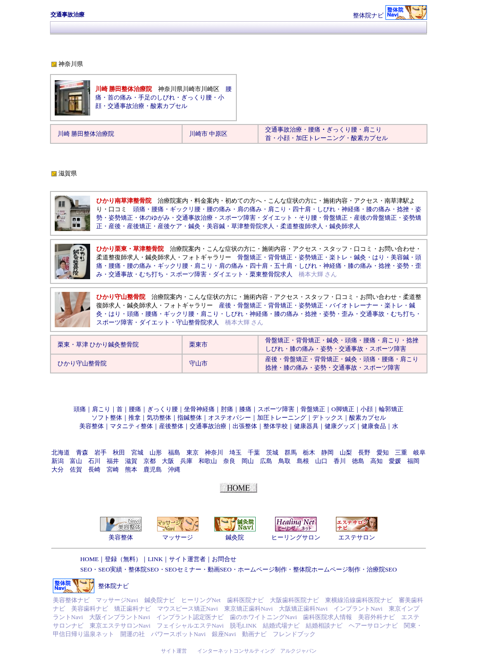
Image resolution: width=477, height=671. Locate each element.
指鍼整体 (189, 417)
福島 (174, 452)
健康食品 (373, 426)
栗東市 (198, 344)
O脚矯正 (342, 409)
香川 (340, 460)
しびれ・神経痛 (320, 265)
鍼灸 (194, 226)
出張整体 (245, 426)
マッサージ (177, 537)
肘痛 (227, 409)
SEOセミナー (183, 569)
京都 (149, 460)
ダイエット (277, 217)
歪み (348, 313)
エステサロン (356, 537)
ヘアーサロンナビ (373, 625)
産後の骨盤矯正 (375, 217)
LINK (155, 559)
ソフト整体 (107, 417)
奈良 (229, 460)
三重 (401, 452)
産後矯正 (139, 226)
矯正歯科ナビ (132, 608)
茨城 (272, 452)
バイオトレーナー (353, 305)
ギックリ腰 (185, 209)
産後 (115, 226)
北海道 (60, 452)
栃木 (309, 452)
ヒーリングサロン (295, 537)
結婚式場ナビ (281, 625)
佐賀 (76, 469)
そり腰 (308, 217)
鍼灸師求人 (344, 226)
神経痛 (351, 209)
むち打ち (151, 274)
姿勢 (403, 265)
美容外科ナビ (376, 617)
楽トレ (338, 257)
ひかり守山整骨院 (82, 363)
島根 (303, 460)
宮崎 (113, 469)
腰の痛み (219, 209)
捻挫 (403, 209)
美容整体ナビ (71, 600)
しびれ (326, 209)
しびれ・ (277, 348)
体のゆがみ (154, 217)
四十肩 (302, 209)
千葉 (254, 452)
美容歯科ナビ (89, 608)
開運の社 (132, 634)
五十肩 (283, 265)
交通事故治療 (126, 105)
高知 (376, 460)
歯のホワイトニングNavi (263, 617)
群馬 (291, 452)
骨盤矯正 (335, 217)
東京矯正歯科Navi (248, 608)
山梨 (346, 452)
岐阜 (419, 452)
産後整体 (171, 426)
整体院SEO (143, 569)
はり (378, 257)
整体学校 (275, 426)
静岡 (327, 452)
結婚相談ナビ (324, 625)
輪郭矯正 (391, 409)
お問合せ (224, 559)
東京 (192, 452)
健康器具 (306, 426)
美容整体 (91, 426)
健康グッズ (340, 426)
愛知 (383, 452)
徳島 (358, 460)
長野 (364, 452)
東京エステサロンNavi (120, 625)
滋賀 (131, 460)
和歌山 (208, 460)
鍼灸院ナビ (159, 600)
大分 (57, 469)
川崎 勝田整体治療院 (86, 133)
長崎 (94, 469)
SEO (86, 569)
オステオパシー (229, 417)
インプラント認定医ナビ (190, 617)
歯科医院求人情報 (327, 617)
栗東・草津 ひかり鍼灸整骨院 (98, 344)
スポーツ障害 (237, 217)
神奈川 (214, 452)
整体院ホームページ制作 (326, 569)
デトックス (327, 417)
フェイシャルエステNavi (190, 625)
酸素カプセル (369, 137)
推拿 (134, 417)
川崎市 (198, 133)
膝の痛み (378, 209)
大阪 (168, 460)
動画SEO (220, 569)
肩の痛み (249, 209)
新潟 (57, 460)
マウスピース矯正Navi (187, 608)
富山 (76, 460)
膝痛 (245, 409)
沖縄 (174, 469)
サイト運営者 (187, 559)
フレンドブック (294, 634)
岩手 (100, 452)
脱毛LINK (243, 625)
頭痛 (139, 209)
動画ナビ (254, 634)
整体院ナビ (368, 15)
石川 (94, 460)
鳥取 (284, 460)
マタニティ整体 (131, 426)
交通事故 (121, 274)
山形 (156, 452)
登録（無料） (123, 559)
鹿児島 (152, 469)
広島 (266, 460)
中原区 (218, 133)
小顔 (283, 137)
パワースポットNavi (178, 634)
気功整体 (159, 417)
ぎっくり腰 (341, 129)
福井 (113, 460)
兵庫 (186, 460)
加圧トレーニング (320, 137)
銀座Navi (224, 634)
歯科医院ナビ (245, 600)
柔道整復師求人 (301, 226)
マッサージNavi (117, 600)
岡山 (248, 460)
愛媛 (395, 460)
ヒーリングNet (201, 600)
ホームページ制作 (262, 569)
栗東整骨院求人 (271, 274)
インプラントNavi (358, 608)
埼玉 (235, 452)
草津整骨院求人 (252, 226)
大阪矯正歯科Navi (303, 608)
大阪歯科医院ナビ (294, 600)
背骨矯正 (280, 257)
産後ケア (170, 226)
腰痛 (314, 129)
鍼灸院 (235, 537)
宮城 (137, 452)
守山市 (198, 363)
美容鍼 (216, 226)
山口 (321, 460)
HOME (89, 559)
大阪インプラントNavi (119, 617)
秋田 (119, 452)
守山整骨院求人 (197, 322)
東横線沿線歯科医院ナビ (359, 600)
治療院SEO (382, 569)
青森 (82, 452)
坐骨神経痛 (199, 409)
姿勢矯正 (121, 217)
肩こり (372, 129)
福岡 (413, 460)
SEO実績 (110, 569)
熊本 (131, 469)
